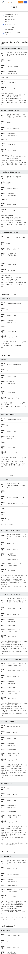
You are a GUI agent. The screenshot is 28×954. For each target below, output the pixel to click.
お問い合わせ (20, 2)
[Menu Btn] (3, 2)
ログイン (25, 2)
